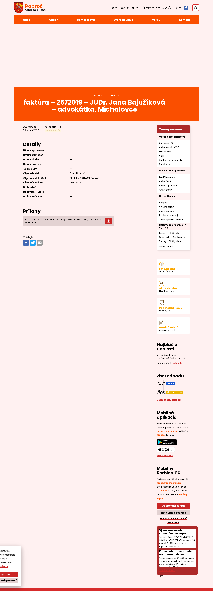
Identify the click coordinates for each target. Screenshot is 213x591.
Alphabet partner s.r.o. (53, 583)
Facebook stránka (183, 570)
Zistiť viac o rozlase (173, 454)
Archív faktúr (53, 72)
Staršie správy (167, 512)
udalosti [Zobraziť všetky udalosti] (177, 305)
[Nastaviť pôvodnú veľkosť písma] (166, 8)
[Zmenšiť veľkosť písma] (163, 8)
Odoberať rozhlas (173, 447)
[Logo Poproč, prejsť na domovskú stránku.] (30, 7)
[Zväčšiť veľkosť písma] (170, 8)
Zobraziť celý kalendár (169, 341)
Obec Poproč (91, 583)
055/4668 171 (181, 563)
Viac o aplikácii (165, 397)
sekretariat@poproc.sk (186, 567)
